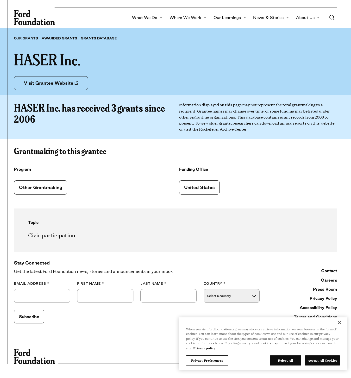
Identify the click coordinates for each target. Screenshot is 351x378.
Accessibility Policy (318, 307)
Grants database (99, 38)
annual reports (293, 123)
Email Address (31, 283)
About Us (308, 17)
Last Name (153, 283)
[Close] (339, 322)
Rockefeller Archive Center (222, 129)
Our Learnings (229, 17)
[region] (263, 343)
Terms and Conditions (315, 317)
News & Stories (271, 17)
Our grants (26, 38)
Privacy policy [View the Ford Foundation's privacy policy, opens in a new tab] (204, 348)
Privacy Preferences (207, 360)
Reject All (285, 360)
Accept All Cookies (322, 360)
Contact (329, 270)
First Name (90, 283)
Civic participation (51, 235)
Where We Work (188, 17)
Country (215, 283)
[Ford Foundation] (34, 17)
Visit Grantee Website (51, 83)
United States (199, 187)
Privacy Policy (323, 298)
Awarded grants (59, 38)
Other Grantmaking (40, 187)
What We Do (147, 17)
